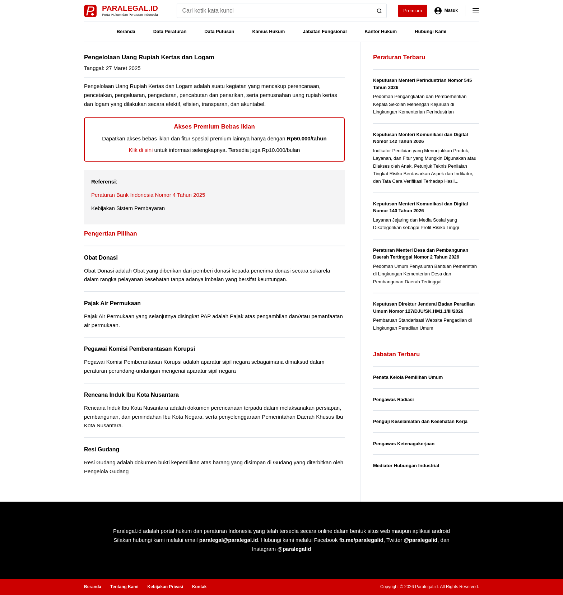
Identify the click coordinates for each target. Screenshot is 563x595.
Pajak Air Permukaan (112, 303)
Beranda (126, 31)
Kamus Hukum (268, 31)
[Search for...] (274, 11)
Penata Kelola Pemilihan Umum (408, 377)
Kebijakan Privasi (165, 586)
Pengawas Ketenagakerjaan (403, 443)
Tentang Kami (124, 586)
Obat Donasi (101, 258)
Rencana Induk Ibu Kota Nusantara (131, 395)
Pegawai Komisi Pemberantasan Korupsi (139, 349)
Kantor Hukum (381, 31)
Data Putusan (219, 31)
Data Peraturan (169, 31)
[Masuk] (446, 10)
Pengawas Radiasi (393, 399)
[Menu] (476, 11)
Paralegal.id (130, 8)
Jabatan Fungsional (324, 31)
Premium (412, 10)
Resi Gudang (101, 449)
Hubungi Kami (430, 31)
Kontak (199, 586)
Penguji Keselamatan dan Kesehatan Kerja (420, 421)
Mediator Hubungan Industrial (406, 465)
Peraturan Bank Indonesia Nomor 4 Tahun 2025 (148, 195)
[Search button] (379, 11)
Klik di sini (141, 150)
